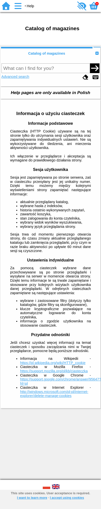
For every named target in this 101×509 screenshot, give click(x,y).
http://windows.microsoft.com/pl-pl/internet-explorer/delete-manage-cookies (54, 394)
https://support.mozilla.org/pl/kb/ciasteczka (54, 371)
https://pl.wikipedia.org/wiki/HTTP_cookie (53, 363)
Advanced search (15, 77)
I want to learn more (32, 498)
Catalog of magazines (46, 53)
